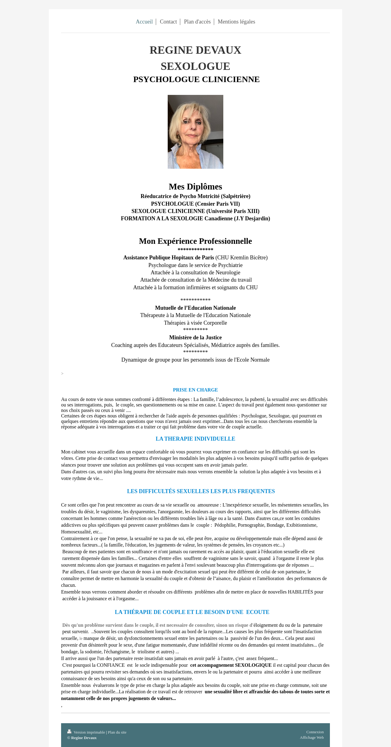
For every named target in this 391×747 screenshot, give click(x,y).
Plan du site (117, 732)
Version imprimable (86, 732)
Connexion (315, 732)
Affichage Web (312, 737)
